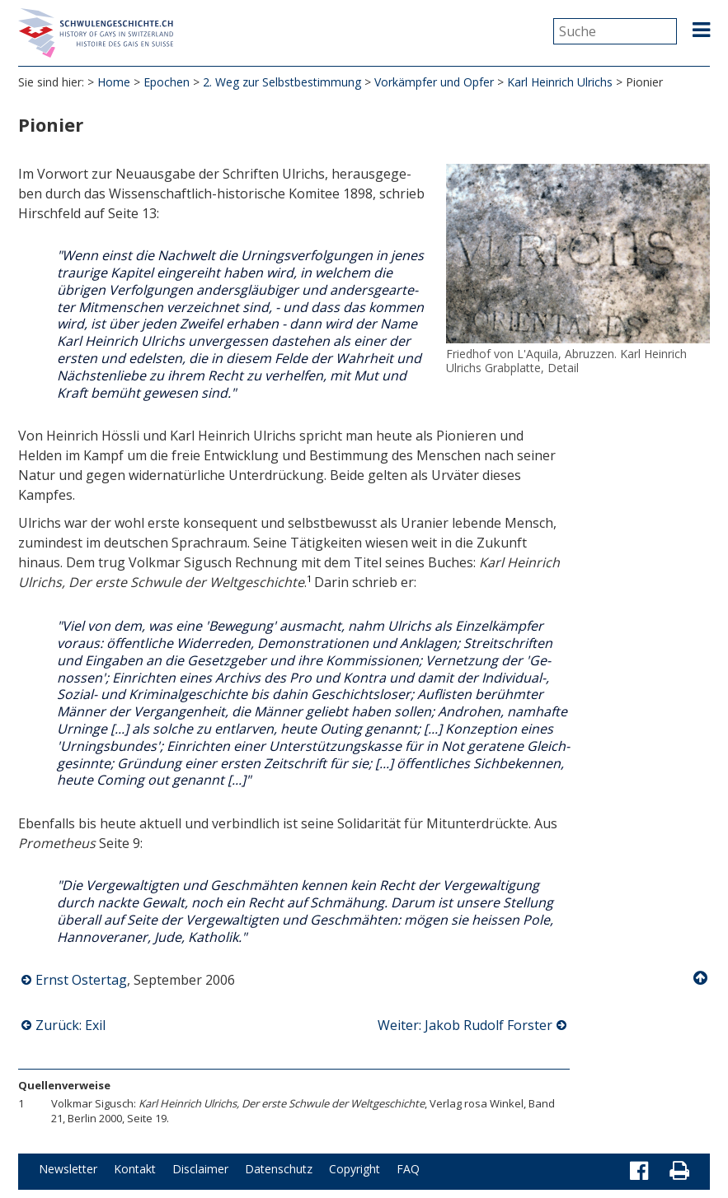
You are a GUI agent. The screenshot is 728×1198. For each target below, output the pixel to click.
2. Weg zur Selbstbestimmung (282, 82)
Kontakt (135, 1169)
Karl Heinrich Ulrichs (560, 82)
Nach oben (701, 978)
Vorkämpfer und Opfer (434, 82)
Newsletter (68, 1169)
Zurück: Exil (70, 1025)
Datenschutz (278, 1169)
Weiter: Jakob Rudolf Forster (465, 1025)
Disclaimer (200, 1169)
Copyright (354, 1169)
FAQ (408, 1169)
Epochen (166, 82)
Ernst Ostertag (81, 980)
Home (113, 82)
